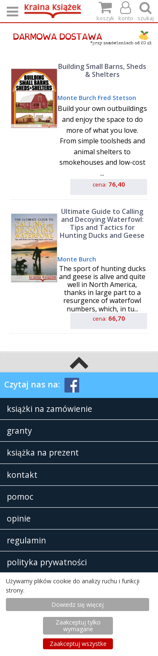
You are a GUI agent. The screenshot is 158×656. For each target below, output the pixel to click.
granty (19, 430)
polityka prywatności (47, 562)
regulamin (26, 540)
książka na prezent (43, 452)
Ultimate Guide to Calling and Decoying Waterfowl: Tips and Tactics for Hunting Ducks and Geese (102, 223)
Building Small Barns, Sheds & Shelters (102, 70)
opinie (19, 518)
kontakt (22, 474)
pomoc (20, 496)
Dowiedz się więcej (77, 605)
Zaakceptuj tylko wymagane (78, 625)
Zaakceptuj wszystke (78, 644)
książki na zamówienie (49, 408)
